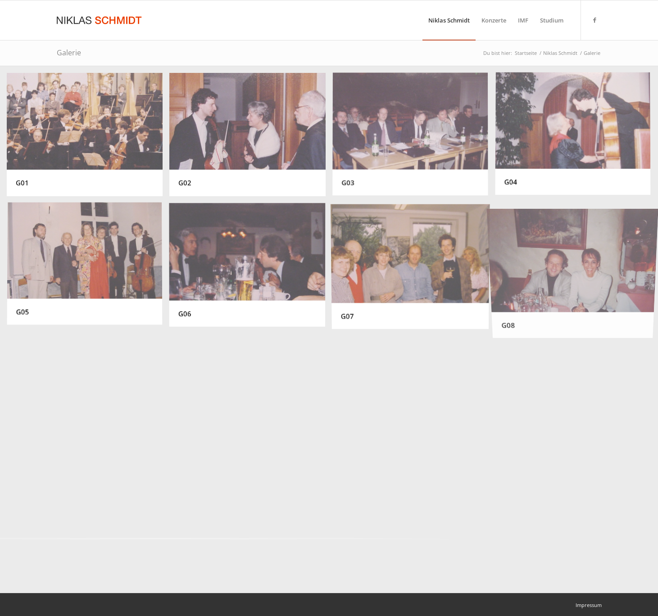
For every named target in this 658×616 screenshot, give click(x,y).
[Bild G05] (88, 268)
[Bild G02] (250, 138)
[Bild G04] (576, 138)
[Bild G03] (413, 138)
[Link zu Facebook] (595, 20)
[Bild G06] (250, 268)
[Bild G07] (413, 268)
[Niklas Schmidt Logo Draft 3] (100, 20)
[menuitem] (449, 20)
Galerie (69, 53)
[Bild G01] (88, 138)
